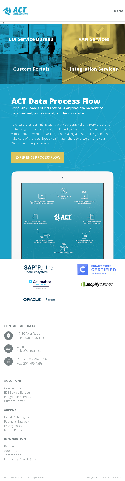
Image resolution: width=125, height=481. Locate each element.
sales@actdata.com (30, 351)
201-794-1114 (37, 359)
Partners (10, 446)
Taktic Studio (115, 477)
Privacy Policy (13, 426)
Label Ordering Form (18, 417)
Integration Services (94, 69)
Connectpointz (14, 388)
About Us (10, 451)
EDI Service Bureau (31, 39)
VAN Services (93, 39)
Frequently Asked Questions (23, 459)
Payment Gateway (16, 421)
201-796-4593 (32, 363)
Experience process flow (38, 157)
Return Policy (13, 430)
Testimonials (13, 455)
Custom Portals (31, 69)
